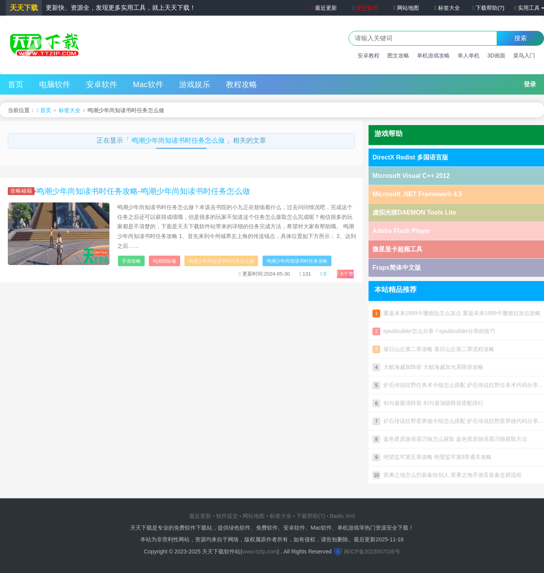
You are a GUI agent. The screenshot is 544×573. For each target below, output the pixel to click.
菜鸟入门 (524, 55)
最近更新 (323, 8)
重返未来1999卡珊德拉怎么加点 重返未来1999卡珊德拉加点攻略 (456, 313)
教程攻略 (241, 84)
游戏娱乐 (194, 84)
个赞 (345, 274)
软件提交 (227, 516)
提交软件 (365, 8)
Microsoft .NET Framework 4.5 (417, 194)
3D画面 (496, 55)
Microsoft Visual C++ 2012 (411, 175)
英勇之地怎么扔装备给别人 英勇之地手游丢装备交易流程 (447, 475)
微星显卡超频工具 (397, 249)
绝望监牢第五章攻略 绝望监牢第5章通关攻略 (432, 457)
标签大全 (447, 8)
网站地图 (406, 8)
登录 (530, 84)
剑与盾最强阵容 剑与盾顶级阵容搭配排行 (427, 403)
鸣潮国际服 (164, 261)
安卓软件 (101, 84)
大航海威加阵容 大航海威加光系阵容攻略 (427, 367)
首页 (15, 84)
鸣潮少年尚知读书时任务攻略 (297, 261)
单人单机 (469, 55)
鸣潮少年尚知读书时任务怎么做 (179, 140)
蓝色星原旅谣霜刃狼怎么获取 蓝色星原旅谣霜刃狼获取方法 (449, 439)
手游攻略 (131, 261)
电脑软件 (54, 84)
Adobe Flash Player (401, 230)
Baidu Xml (342, 516)
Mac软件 (148, 84)
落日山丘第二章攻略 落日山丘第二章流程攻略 (433, 349)
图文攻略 (398, 55)
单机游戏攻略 (433, 55)
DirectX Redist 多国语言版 (410, 157)
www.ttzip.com (259, 551)
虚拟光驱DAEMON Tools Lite (414, 212)
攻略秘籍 (22, 191)
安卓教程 (368, 55)
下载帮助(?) (488, 8)
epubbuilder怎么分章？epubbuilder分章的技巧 (433, 331)
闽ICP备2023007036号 (372, 551)
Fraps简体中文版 (396, 267)
